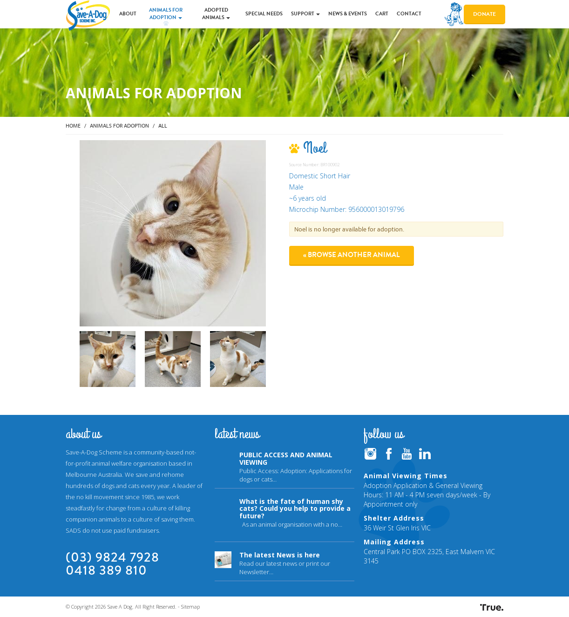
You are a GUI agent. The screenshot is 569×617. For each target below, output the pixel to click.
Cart (381, 14)
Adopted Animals (216, 13)
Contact (409, 14)
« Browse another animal (351, 255)
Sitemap (190, 606)
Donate (484, 14)
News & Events (347, 14)
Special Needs (264, 14)
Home (73, 125)
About (127, 14)
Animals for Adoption (166, 13)
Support (305, 14)
